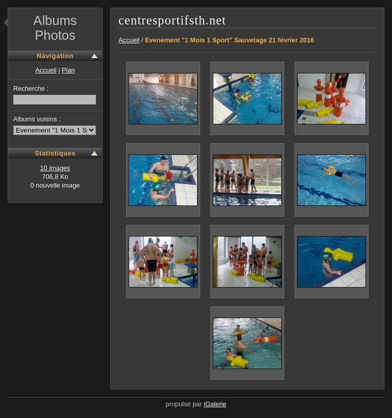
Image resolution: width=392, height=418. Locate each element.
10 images (55, 168)
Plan (68, 70)
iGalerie (215, 404)
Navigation (55, 56)
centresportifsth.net (172, 20)
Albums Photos (55, 27)
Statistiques (55, 153)
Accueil (45, 70)
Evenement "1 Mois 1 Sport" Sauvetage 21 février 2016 (229, 40)
